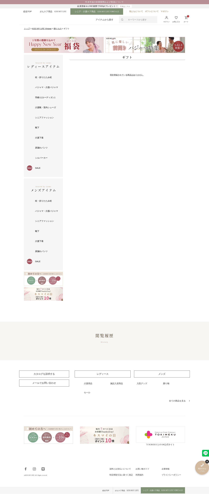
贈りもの (58, 29)
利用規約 (139, 475)
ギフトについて (153, 11)
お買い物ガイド (142, 469)
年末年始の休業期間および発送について (104, 2)
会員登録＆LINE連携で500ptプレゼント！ (104, 6)
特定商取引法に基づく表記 (121, 475)
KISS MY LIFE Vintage (42, 29)
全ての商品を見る (177, 401)
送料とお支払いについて (120, 469)
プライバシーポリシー (171, 475)
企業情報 (165, 469)
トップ (27, 29)
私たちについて (137, 11)
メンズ (161, 374)
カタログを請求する (44, 374)
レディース (103, 374)
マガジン (166, 11)
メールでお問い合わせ (44, 383)
